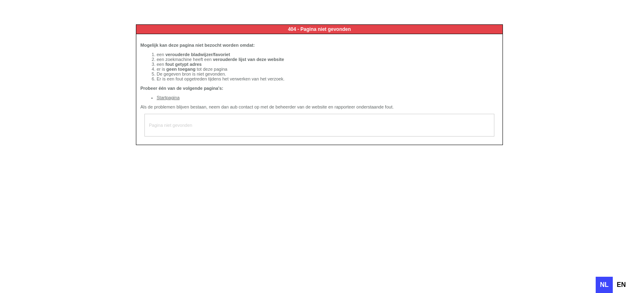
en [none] (621, 284)
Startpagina (168, 97)
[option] (621, 285)
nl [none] (604, 284)
